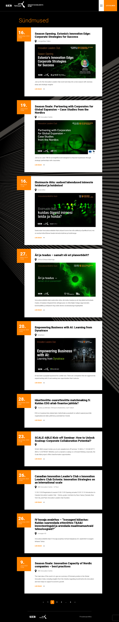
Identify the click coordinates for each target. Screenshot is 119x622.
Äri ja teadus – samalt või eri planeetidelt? (62, 255)
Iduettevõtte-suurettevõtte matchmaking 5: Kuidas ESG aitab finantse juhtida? (63, 401)
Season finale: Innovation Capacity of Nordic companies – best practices (63, 565)
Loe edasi (38, 89)
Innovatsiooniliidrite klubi (35, 5)
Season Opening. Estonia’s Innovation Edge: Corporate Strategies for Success (63, 35)
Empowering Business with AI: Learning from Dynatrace (63, 329)
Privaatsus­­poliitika (85, 617)
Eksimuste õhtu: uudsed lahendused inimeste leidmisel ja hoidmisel (64, 184)
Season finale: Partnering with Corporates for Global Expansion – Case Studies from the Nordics (64, 109)
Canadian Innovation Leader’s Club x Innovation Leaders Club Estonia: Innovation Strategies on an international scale (65, 479)
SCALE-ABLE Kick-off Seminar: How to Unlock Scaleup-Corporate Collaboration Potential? (65, 439)
